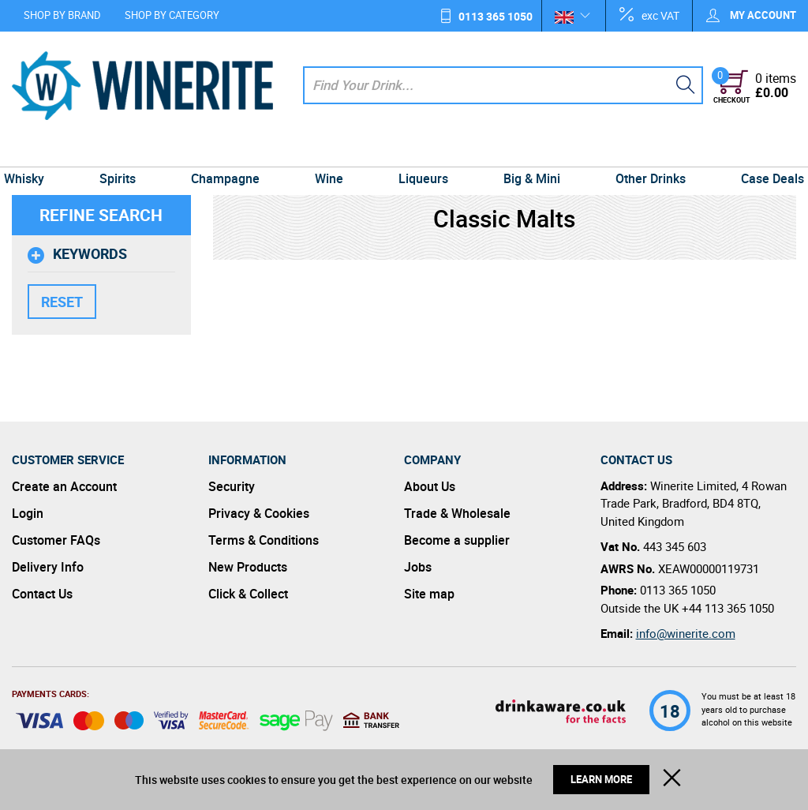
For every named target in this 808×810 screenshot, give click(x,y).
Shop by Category (172, 15)
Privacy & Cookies (258, 513)
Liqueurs (422, 151)
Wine (330, 151)
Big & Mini (527, 151)
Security (231, 486)
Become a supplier (457, 540)
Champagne (230, 151)
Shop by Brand (62, 15)
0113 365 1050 (495, 16)
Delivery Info (48, 567)
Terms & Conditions (263, 540)
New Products (247, 567)
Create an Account (64, 486)
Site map (429, 593)
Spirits (126, 151)
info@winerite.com (685, 633)
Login (27, 513)
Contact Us (42, 593)
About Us (429, 486)
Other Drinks (642, 151)
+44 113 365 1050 (728, 608)
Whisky (36, 151)
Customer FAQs (56, 540)
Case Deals (760, 151)
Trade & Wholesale (457, 513)
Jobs (418, 567)
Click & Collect (248, 593)
